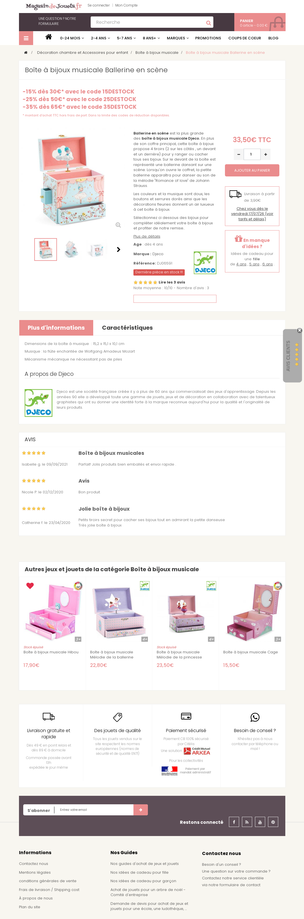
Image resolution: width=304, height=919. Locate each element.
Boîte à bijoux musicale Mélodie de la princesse (179, 655)
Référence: (144, 263)
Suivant (119, 249)
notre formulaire (57, 21)
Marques (176, 38)
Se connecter (99, 5)
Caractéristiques (127, 328)
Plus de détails (146, 236)
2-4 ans (98, 38)
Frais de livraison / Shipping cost (49, 889)
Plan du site (29, 907)
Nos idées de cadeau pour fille (139, 872)
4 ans (241, 264)
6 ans (267, 264)
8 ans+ (149, 38)
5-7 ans (124, 38)
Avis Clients (288, 355)
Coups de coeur (244, 38)
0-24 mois (70, 38)
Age (137, 244)
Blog (273, 38)
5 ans (254, 264)
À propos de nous (36, 898)
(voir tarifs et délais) (252, 214)
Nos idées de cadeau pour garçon (143, 881)
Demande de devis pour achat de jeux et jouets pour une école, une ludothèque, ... (149, 906)
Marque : (142, 254)
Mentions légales (35, 872)
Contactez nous (33, 863)
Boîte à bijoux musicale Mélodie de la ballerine (111, 655)
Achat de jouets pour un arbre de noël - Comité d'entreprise (148, 892)
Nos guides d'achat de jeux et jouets (144, 863)
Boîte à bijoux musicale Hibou (51, 652)
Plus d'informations (56, 328)
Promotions (208, 38)
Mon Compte (126, 5)
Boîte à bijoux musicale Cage (250, 652)
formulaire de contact (240, 885)
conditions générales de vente (47, 881)
